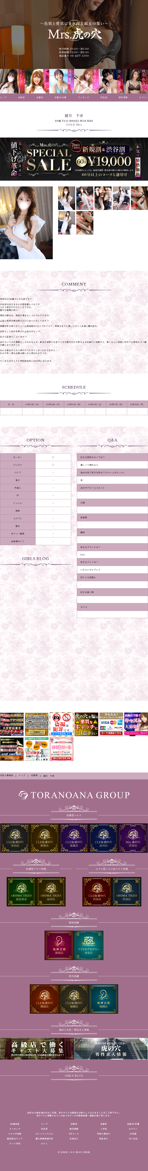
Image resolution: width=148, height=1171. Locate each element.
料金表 (44, 1122)
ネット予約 (14, 1137)
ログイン (133, 1122)
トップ (44, 1117)
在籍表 (103, 1117)
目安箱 (133, 1127)
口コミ (44, 1137)
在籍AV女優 (133, 1117)
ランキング (14, 1122)
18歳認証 (14, 1117)
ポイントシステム (44, 1127)
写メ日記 (133, 1132)
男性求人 (103, 1132)
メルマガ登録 (14, 1127)
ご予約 (103, 1122)
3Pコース (74, 1127)
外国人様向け (103, 1127)
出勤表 (74, 1117)
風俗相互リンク (15, 1132)
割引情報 (74, 1122)
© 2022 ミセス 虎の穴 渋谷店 (74, 1145)
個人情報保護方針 (44, 1132)
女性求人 (74, 1132)
